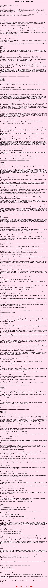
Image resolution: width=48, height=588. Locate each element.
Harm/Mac (24, 586)
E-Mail (30, 586)
